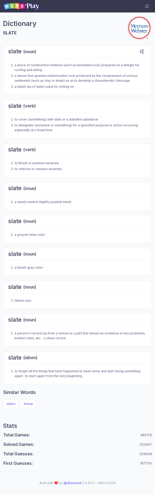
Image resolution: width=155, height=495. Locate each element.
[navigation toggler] (147, 6)
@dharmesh (73, 483)
